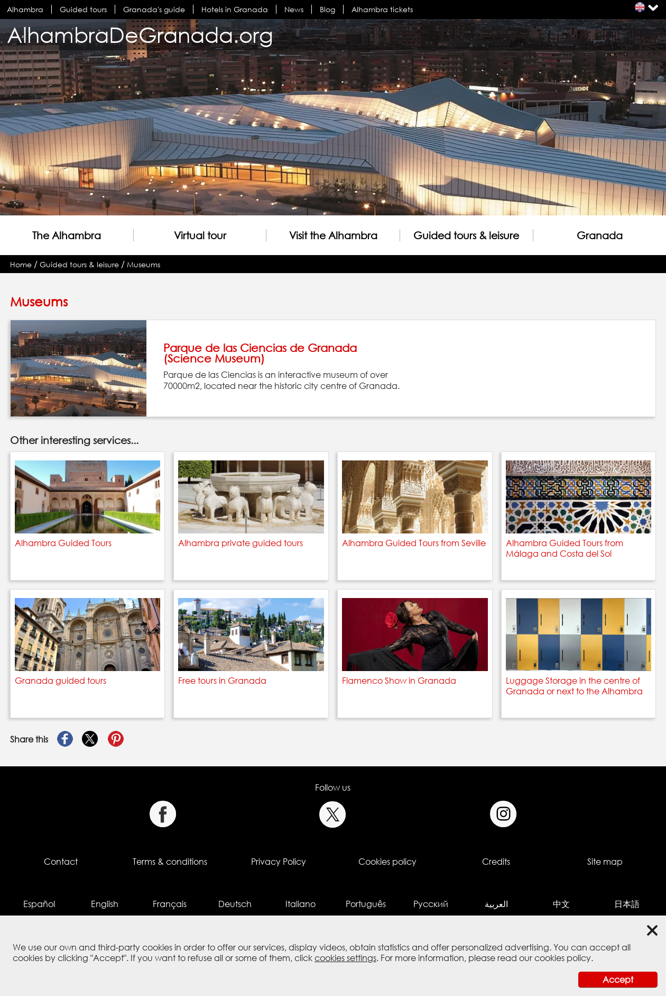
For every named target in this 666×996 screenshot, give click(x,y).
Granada (600, 235)
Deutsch (235, 904)
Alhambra (25, 9)
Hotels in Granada (234, 9)
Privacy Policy (278, 861)
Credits (496, 861)
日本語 (627, 904)
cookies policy (562, 958)
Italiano (300, 904)
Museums (143, 264)
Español (39, 904)
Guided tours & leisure (466, 235)
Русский (430, 904)
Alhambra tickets (382, 9)
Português (366, 904)
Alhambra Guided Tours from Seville (414, 543)
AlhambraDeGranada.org (140, 35)
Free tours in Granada (222, 680)
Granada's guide (154, 9)
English (104, 904)
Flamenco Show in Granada (399, 680)
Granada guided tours (60, 680)
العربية (496, 904)
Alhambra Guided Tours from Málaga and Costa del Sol (564, 548)
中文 (561, 904)
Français (170, 904)
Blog (327, 9)
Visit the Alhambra (333, 235)
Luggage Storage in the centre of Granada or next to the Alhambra (574, 685)
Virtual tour (200, 235)
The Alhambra (66, 235)
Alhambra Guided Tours (63, 543)
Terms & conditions (170, 861)
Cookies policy (387, 861)
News (293, 9)
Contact (61, 861)
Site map (605, 861)
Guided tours (83, 9)
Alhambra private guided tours (240, 543)
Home (21, 264)
